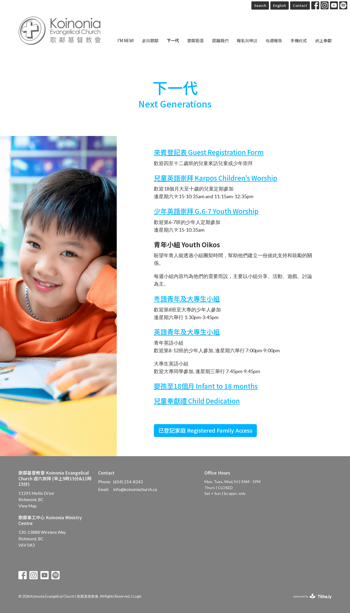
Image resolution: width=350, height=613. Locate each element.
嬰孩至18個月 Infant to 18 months (206, 386)
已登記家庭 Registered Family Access (205, 430)
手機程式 (298, 40)
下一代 (173, 40)
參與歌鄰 (150, 40)
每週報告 (274, 40)
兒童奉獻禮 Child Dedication (197, 400)
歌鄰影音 (195, 40)
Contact (300, 5)
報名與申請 (247, 40)
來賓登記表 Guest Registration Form (209, 152)
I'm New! (126, 40)
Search (260, 5)
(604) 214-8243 (128, 481)
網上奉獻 (323, 40)
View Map (27, 505)
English (279, 5)
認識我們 (220, 40)
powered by (312, 596)
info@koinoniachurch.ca (135, 489)
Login (137, 596)
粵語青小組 (187, 298)
